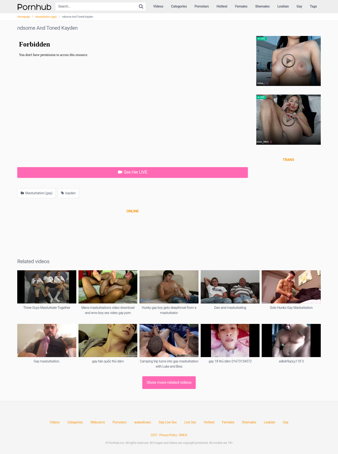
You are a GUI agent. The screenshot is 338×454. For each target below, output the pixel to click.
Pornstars (202, 6)
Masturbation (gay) (46, 16)
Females (241, 6)
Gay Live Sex (168, 422)
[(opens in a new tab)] (133, 211)
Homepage (23, 16)
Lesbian (283, 6)
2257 (154, 435)
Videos (158, 6)
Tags (313, 6)
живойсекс (142, 422)
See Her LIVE (132, 172)
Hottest (221, 6)
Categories (179, 6)
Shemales (262, 6)
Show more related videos (169, 382)
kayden (68, 193)
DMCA (183, 435)
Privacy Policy (168, 435)
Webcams (97, 422)
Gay (299, 6)
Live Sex (190, 422)
